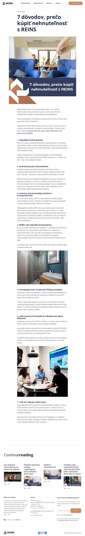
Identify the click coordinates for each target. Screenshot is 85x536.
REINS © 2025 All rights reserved (72, 532)
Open (5, 483)
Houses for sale (38, 3)
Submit (76, 510)
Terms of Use (74, 520)
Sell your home (25, 3)
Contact (58, 3)
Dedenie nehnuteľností (50, 466)
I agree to (66, 514)
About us (49, 3)
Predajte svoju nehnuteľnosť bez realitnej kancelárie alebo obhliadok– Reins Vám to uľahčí (72, 469)
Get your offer (75, 3)
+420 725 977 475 (37, 515)
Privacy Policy (69, 514)
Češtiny (18, 519)
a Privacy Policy (63, 520)
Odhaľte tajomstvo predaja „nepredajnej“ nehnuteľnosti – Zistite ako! (32, 469)
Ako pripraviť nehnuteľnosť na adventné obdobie (11, 467)
